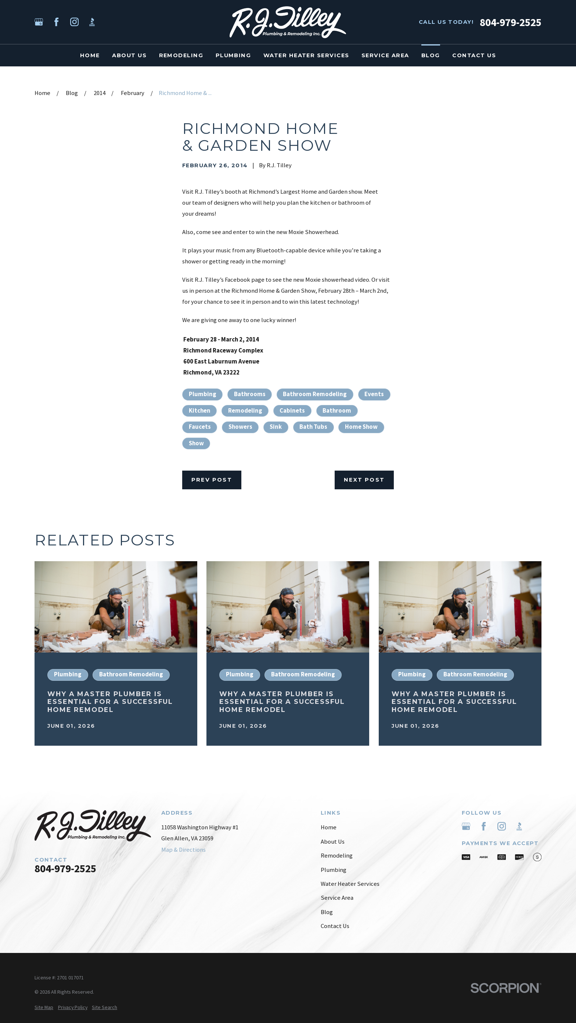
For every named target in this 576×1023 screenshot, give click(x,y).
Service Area (337, 898)
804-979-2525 (510, 22)
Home (328, 827)
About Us (333, 841)
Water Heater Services (350, 884)
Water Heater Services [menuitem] (306, 55)
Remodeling (245, 410)
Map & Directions (183, 850)
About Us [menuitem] (129, 55)
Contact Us (335, 926)
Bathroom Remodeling (315, 394)
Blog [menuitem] (430, 55)
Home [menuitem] (90, 55)
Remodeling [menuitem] (181, 55)
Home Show (361, 427)
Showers (240, 427)
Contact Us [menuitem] (474, 55)
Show (196, 443)
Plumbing (202, 394)
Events (374, 394)
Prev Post (211, 479)
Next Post (364, 479)
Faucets (200, 427)
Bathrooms (250, 394)
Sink (276, 427)
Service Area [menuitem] (385, 55)
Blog (327, 912)
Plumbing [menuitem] (233, 55)
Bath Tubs (313, 427)
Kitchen (199, 410)
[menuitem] (44, 1007)
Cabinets (292, 410)
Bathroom (337, 410)
